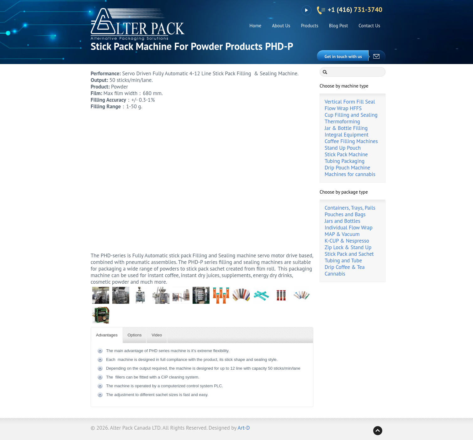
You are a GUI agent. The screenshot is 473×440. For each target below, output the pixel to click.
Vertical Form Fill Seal (350, 101)
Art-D (244, 427)
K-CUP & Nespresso (347, 240)
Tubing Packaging (344, 161)
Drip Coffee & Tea (345, 267)
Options (135, 335)
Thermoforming (342, 121)
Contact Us (369, 26)
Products (309, 26)
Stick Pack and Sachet (349, 253)
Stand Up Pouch (343, 147)
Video (156, 335)
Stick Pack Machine (346, 154)
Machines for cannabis (350, 174)
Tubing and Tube (343, 260)
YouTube (306, 10)
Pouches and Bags (345, 214)
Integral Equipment (347, 134)
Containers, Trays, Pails (350, 207)
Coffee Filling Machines (351, 141)
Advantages (107, 335)
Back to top (377, 430)
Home (255, 26)
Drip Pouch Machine (347, 167)
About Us (281, 26)
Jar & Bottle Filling (346, 128)
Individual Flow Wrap (349, 227)
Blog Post (338, 26)
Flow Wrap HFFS (343, 108)
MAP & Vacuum (342, 234)
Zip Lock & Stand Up (348, 247)
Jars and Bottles (342, 220)
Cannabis (335, 273)
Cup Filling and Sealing (351, 114)
